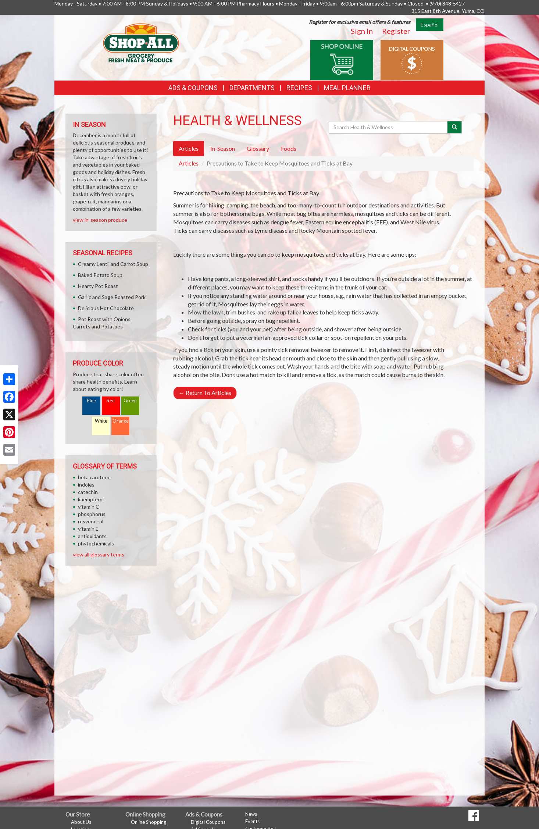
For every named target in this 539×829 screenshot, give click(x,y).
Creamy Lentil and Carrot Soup (113, 264)
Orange (121, 421)
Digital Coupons (208, 822)
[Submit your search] (454, 127)
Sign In (362, 30)
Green (130, 400)
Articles (189, 163)
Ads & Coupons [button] (193, 88)
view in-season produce (100, 220)
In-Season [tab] (222, 148)
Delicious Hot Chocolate (106, 308)
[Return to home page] (141, 42)
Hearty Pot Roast (98, 286)
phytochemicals (96, 543)
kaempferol (91, 499)
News (251, 814)
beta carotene (94, 477)
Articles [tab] (189, 148)
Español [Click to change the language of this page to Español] (430, 24)
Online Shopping (148, 822)
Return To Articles (205, 392)
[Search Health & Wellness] (389, 127)
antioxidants (92, 536)
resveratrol (90, 521)
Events (252, 821)
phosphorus (92, 514)
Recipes (299, 88)
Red (111, 400)
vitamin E (88, 529)
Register (396, 30)
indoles (86, 484)
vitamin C (88, 507)
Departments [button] (252, 88)
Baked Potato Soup (100, 275)
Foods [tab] (288, 148)
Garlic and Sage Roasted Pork (112, 297)
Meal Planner (347, 88)
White (101, 421)
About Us (81, 822)
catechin (88, 492)
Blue (91, 400)
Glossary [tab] (258, 148)
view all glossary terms (98, 554)
